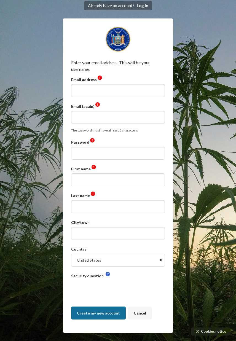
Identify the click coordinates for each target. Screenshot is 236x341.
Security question (87, 275)
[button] (107, 274)
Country (78, 249)
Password (80, 142)
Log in (142, 5)
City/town (80, 222)
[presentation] (113, 291)
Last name (81, 195)
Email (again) (83, 106)
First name (81, 169)
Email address (84, 79)
